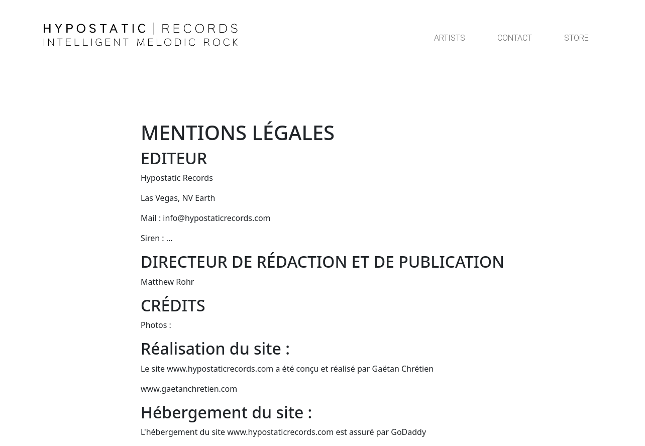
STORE (576, 38)
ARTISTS (449, 38)
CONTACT (514, 38)
